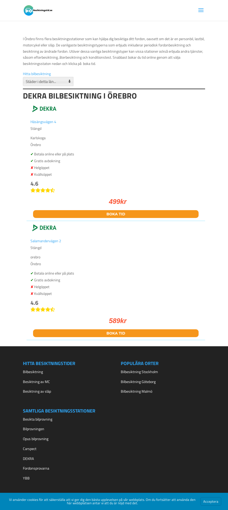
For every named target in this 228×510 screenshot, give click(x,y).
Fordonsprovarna (36, 468)
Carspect (29, 448)
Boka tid (115, 214)
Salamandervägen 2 (45, 241)
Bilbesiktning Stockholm (139, 371)
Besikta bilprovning (37, 419)
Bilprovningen (33, 429)
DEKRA (28, 458)
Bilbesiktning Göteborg (138, 381)
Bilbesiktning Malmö (136, 391)
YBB (26, 478)
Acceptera (210, 501)
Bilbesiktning (33, 371)
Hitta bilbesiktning (37, 73)
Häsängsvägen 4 (43, 121)
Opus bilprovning (35, 438)
